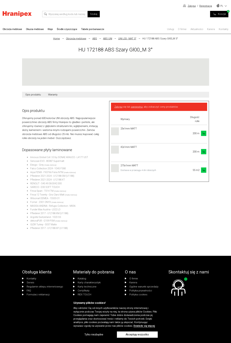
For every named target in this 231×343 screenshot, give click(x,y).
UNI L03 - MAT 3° (127, 38)
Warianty (52, 94)
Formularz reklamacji (36, 294)
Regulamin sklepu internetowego (42, 286)
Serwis (28, 282)
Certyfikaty (81, 290)
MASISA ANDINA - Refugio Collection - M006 (53, 206)
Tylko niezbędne (93, 334)
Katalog (79, 278)
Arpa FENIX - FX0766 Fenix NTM (46, 172)
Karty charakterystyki (87, 282)
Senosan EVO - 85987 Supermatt (47, 161)
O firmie (182, 29)
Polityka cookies (136, 294)
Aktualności (196, 29)
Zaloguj (192, 5)
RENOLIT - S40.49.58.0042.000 (46, 183)
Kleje (50, 29)
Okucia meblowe (35, 29)
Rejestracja (205, 5)
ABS (94, 38)
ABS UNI (107, 38)
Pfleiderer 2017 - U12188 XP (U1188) (49, 228)
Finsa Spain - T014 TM (42, 191)
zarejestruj (137, 106)
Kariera (211, 29)
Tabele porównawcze (92, 29)
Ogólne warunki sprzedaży (141, 286)
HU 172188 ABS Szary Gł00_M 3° (160, 38)
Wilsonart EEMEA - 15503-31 (45, 198)
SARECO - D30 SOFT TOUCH (45, 187)
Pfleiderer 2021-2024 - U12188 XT (47, 179)
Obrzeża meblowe (12, 29)
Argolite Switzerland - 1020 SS (45, 217)
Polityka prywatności (138, 290)
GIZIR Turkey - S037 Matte (43, 224)
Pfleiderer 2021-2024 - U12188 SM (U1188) (52, 176)
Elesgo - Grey (37, 165)
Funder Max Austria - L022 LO (45, 209)
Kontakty (223, 29)
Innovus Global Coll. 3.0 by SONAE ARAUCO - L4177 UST (59, 157)
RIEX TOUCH (82, 294)
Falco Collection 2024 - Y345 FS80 (48, 168)
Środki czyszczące (67, 29)
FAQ (26, 290)
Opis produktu (33, 94)
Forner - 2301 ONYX (40, 202)
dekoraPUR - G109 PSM (42, 220)
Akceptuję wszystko (137, 334)
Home (56, 38)
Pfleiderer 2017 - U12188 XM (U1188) (49, 213)
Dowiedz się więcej (144, 326)
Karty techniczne (84, 286)
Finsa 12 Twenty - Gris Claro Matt (47, 194)
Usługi (170, 29)
